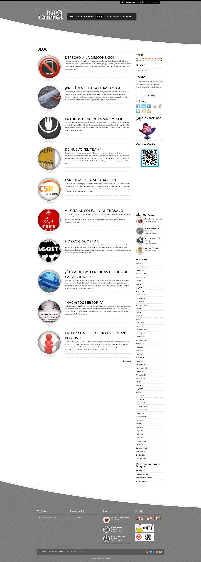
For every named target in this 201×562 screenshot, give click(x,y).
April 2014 (139, 350)
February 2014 (141, 357)
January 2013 (140, 403)
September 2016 (141, 274)
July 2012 (139, 424)
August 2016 (140, 277)
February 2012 (141, 441)
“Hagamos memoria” (84, 302)
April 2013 (139, 392)
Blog (148, 2)
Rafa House (79, 517)
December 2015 (141, 298)
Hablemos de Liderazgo (144, 478)
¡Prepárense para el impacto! (92, 88)
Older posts (127, 361)
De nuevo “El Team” (83, 149)
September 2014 (141, 340)
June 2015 (139, 312)
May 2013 (139, 389)
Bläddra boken (88, 16)
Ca (77, 16)
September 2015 (141, 305)
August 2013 (140, 378)
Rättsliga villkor (72, 551)
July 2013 (139, 382)
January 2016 (140, 295)
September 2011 (141, 458)
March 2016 (140, 291)
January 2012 (140, 445)
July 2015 (139, 309)
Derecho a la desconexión (90, 57)
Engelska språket (138, 2)
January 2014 (140, 361)
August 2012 (140, 420)
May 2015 (139, 316)
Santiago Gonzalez (142, 481)
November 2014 (141, 333)
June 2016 (139, 284)
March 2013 (140, 396)
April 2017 (139, 263)
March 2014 (140, 354)
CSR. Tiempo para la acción (90, 180)
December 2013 (141, 364)
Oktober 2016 (141, 270)
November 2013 (141, 368)
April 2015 (139, 319)
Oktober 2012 (141, 413)
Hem (72, 16)
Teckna (128, 2)
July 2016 (139, 281)
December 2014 (141, 330)
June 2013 (139, 385)
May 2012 (139, 431)
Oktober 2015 (141, 302)
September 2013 (141, 375)
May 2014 (139, 347)
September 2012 (141, 417)
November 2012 (141, 410)
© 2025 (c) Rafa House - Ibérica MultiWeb (100, 558)
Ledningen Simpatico (114, 16)
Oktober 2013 (141, 371)
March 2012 (140, 438)
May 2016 (139, 288)
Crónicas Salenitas (142, 474)
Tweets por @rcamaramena (47, 517)
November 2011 (141, 452)
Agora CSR (139, 471)
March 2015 (140, 323)
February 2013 (141, 399)
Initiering (43, 551)
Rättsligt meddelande (56, 551)
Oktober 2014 (141, 337)
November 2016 (141, 267)
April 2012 (139, 434)
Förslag (129, 16)
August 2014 (140, 343)
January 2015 (140, 326)
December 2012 (141, 406)
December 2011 (141, 448)
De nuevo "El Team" (152, 248)
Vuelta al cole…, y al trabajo (94, 211)
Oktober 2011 (141, 455)
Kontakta (155, 2)
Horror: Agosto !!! (82, 241)
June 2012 (139, 427)
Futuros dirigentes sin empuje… (96, 119)
